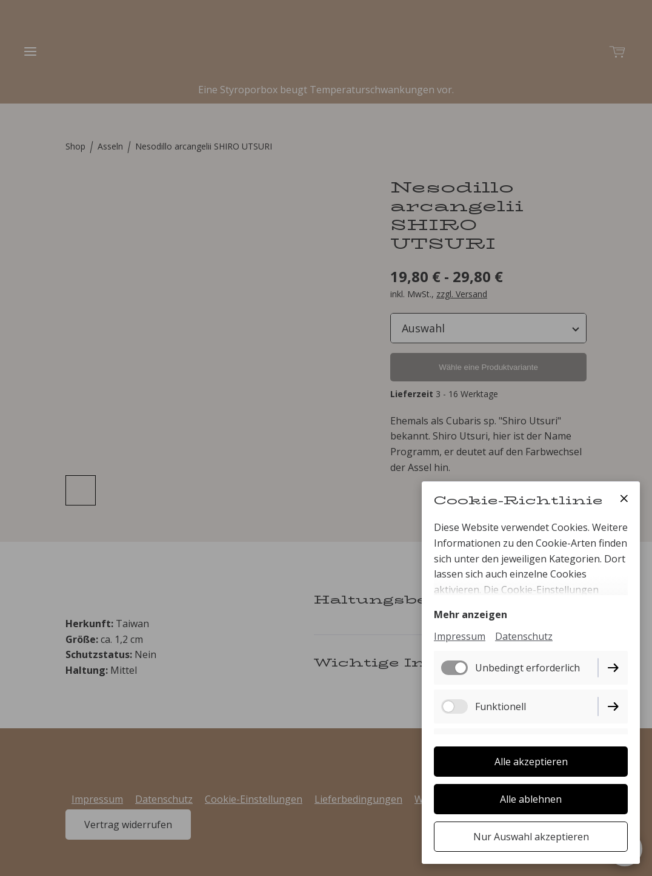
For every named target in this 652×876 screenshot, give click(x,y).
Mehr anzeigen (470, 614)
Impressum (459, 636)
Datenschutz (524, 636)
